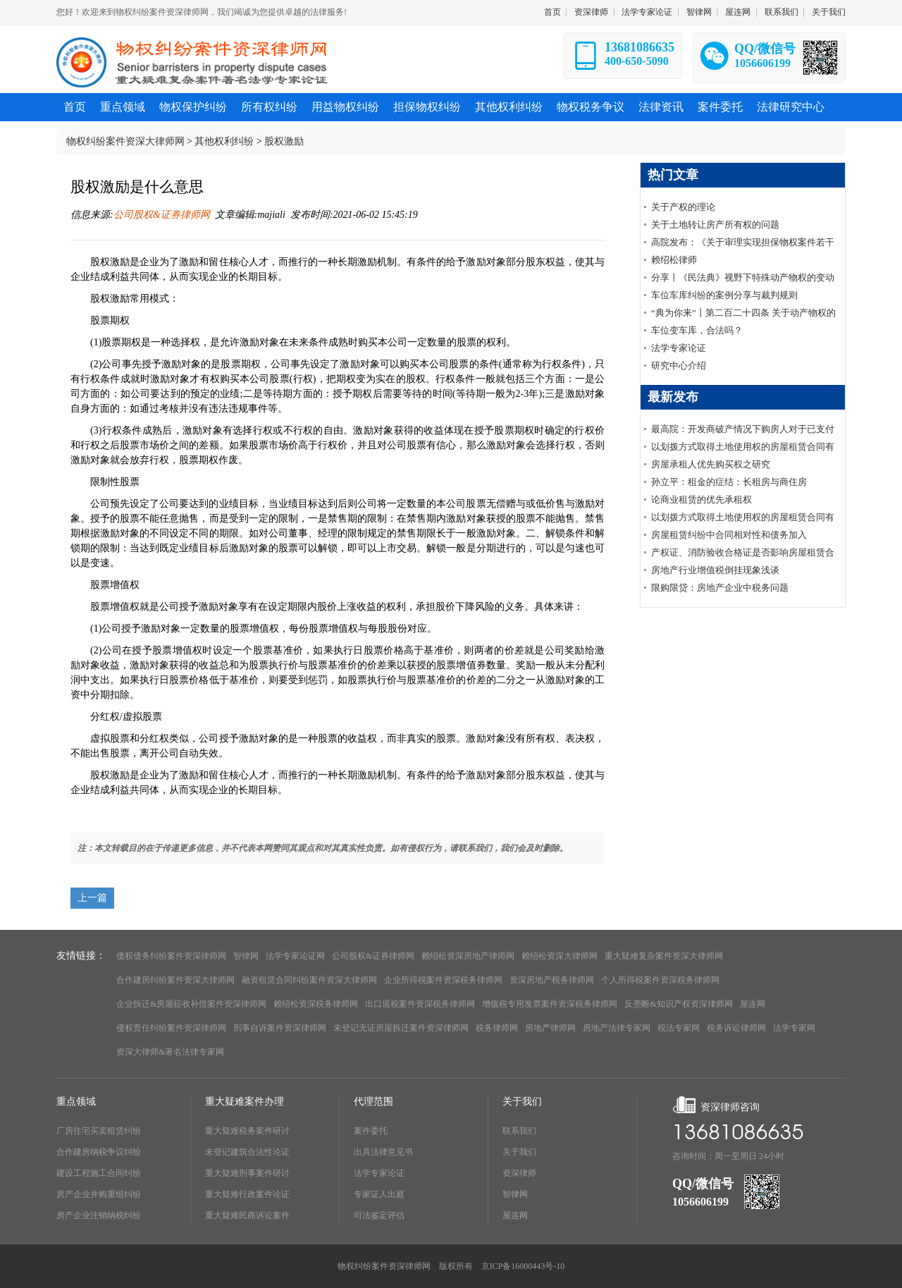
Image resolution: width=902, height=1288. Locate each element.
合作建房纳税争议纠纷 (98, 1152)
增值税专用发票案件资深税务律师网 (549, 1004)
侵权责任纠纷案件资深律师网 (171, 1028)
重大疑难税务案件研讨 (247, 1131)
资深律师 (591, 12)
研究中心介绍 (678, 365)
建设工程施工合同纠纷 (98, 1173)
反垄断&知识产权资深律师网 (678, 1004)
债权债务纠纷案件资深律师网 (171, 956)
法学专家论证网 (295, 956)
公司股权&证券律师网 (161, 214)
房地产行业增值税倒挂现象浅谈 (715, 570)
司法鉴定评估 (379, 1215)
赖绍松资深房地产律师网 (467, 956)
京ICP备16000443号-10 (523, 1266)
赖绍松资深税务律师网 (315, 1004)
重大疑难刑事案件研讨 (247, 1173)
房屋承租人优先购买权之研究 (710, 464)
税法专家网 (678, 1028)
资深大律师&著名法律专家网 (170, 1052)
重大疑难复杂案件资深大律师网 (664, 956)
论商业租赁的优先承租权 (701, 499)
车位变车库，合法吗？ (697, 330)
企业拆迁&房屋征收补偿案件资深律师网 (191, 1004)
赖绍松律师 (674, 259)
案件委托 (371, 1131)
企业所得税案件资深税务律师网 (443, 980)
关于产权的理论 (683, 207)
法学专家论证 (647, 12)
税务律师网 (497, 1028)
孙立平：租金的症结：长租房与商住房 (729, 482)
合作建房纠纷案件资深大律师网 (175, 980)
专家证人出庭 (379, 1194)
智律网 (699, 12)
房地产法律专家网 (616, 1028)
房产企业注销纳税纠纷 (98, 1215)
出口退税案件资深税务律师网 (420, 1004)
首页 (552, 12)
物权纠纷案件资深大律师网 (125, 141)
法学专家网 (794, 1028)
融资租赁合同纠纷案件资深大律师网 (309, 980)
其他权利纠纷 (224, 141)
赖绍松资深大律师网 (559, 956)
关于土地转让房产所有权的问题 (715, 224)
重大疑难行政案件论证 (247, 1194)
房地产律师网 (550, 1028)
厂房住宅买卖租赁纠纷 (98, 1131)
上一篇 (92, 898)
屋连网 (737, 12)
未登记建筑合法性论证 (247, 1152)
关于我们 (829, 12)
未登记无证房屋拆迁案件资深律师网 (401, 1028)
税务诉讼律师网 (736, 1028)
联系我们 (781, 12)
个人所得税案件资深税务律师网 (660, 980)
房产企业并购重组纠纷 (98, 1194)
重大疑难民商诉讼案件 (247, 1215)
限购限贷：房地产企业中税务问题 (720, 587)
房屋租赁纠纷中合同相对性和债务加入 (729, 534)
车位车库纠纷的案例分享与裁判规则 (724, 295)
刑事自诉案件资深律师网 (279, 1028)
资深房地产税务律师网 (551, 980)
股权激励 (284, 141)
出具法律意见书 (383, 1152)
